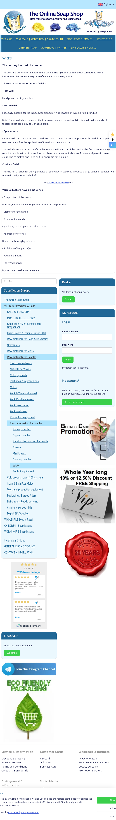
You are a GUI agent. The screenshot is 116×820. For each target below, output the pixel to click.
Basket (68, 299)
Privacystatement (11, 762)
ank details (22, 770)
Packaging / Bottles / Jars (21, 495)
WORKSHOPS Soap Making (19, 531)
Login (68, 359)
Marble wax (19, 453)
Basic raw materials (21, 363)
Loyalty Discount (88, 766)
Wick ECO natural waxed (23, 393)
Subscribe (12, 652)
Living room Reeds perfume (22, 501)
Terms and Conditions (14, 766)
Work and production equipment (25, 489)
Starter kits (13, 345)
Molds (13, 387)
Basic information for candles (26, 423)
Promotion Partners (90, 770)
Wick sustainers (18, 411)
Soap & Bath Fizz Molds (20, 483)
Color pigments (18, 375)
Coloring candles (22, 459)
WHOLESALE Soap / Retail (18, 519)
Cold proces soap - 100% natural (25, 477)
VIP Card (45, 758)
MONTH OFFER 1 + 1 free (21, 318)
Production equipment (22, 417)
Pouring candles (22, 429)
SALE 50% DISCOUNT (19, 312)
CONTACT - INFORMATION (19, 552)
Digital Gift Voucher (18, 513)
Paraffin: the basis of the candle (30, 441)
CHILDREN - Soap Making (18, 525)
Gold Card (45, 762)
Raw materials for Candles (21, 357)
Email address (70, 331)
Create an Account (74, 402)
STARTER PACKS (104, 39)
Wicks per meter (19, 405)
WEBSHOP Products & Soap (19, 306)
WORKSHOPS (47, 47)
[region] (34, 804)
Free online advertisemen (93, 762)
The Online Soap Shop (16, 300)
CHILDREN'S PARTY (28, 47)
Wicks (16, 465)
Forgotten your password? (75, 367)
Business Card (48, 766)
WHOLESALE (22, 39)
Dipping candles (21, 435)
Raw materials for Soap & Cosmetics (27, 339)
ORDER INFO (37, 39)
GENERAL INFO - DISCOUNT (19, 546)
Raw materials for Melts (20, 351)
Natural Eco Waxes (20, 369)
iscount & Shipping (14, 758)
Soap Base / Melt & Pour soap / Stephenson (24, 325)
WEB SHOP (6, 39)
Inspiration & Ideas (14, 540)
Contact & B (8, 770)
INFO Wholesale (88, 758)
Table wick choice (58, 182)
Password (67, 344)
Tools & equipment (23, 471)
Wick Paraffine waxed (22, 399)
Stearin (17, 447)
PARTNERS (62, 47)
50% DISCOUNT (55, 39)
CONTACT (92, 47)
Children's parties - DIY (19, 507)
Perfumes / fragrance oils (24, 381)
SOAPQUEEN (77, 47)
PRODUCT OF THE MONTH (80, 39)
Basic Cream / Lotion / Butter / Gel (26, 333)
